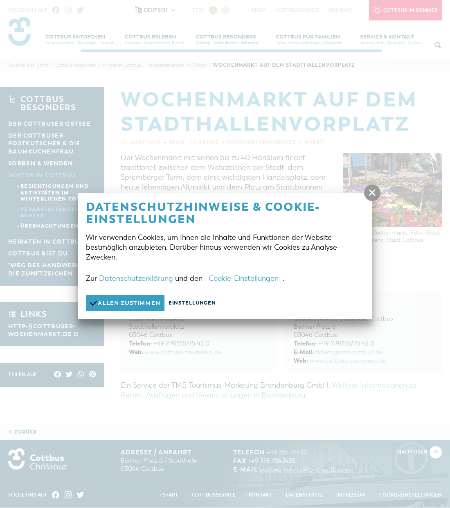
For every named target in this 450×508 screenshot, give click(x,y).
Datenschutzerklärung (136, 277)
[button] (372, 193)
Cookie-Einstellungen (244, 277)
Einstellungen (197, 303)
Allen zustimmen (127, 302)
